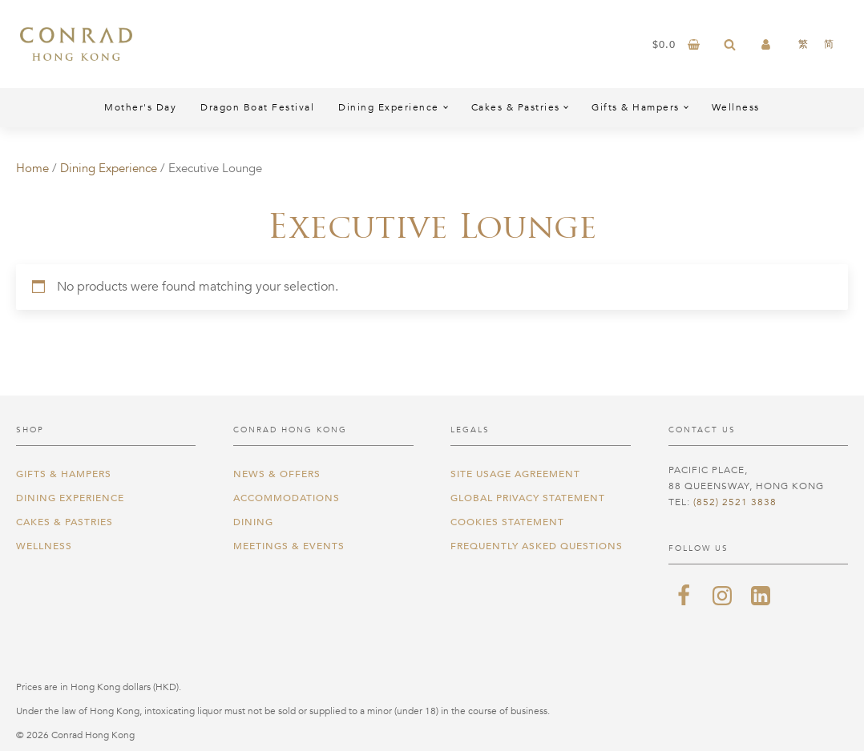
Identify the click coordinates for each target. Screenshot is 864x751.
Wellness (736, 107)
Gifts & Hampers (635, 107)
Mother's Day (140, 107)
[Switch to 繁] (803, 44)
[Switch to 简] (829, 44)
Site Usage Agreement (515, 474)
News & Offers (277, 474)
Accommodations (286, 498)
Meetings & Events (289, 546)
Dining (253, 522)
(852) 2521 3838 (735, 502)
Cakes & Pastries (515, 107)
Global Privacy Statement (527, 498)
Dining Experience (388, 107)
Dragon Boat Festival (257, 107)
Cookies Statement (507, 522)
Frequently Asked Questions (536, 546)
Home (32, 168)
